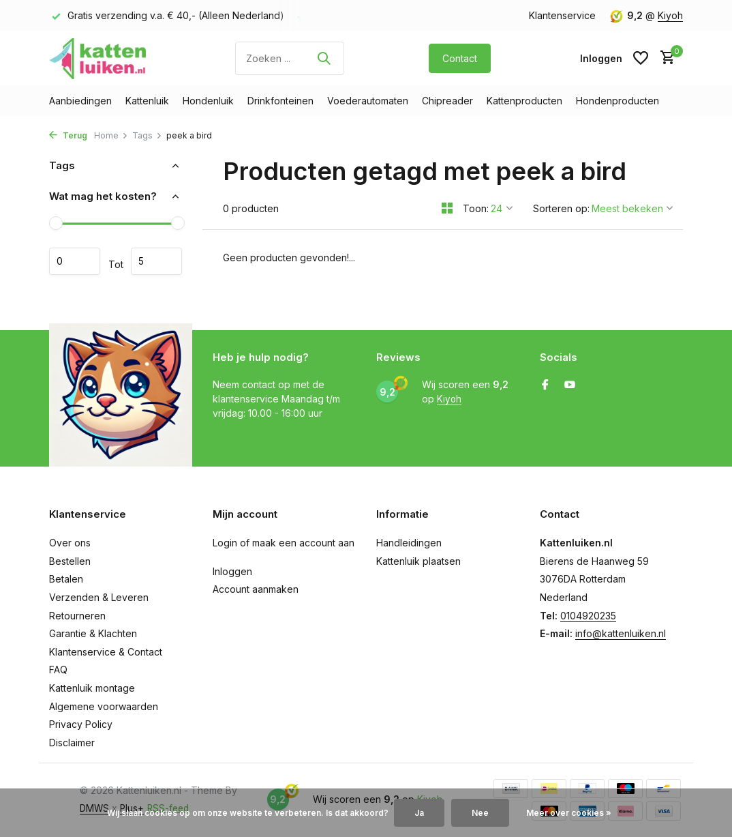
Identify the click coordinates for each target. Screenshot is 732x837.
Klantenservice (562, 15)
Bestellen (70, 561)
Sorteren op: (561, 208)
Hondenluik (208, 100)
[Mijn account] (601, 58)
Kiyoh (670, 15)
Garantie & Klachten (93, 633)
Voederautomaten (367, 100)
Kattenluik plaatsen (418, 561)
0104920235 (588, 615)
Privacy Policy (80, 724)
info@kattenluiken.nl (620, 633)
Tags (147, 135)
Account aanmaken (256, 589)
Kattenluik (147, 100)
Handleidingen (409, 542)
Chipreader (447, 100)
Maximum (156, 261)
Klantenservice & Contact (105, 652)
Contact (459, 58)
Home (111, 135)
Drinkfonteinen (280, 100)
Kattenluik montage (92, 688)
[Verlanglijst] (640, 57)
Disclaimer (72, 742)
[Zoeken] (289, 58)
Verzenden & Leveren (99, 597)
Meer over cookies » (568, 813)
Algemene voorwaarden (103, 706)
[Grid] (447, 208)
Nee (480, 813)
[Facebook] (545, 385)
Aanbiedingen (80, 100)
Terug (68, 135)
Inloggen (232, 571)
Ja (419, 813)
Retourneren (77, 615)
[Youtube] (569, 385)
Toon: (476, 208)
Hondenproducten (617, 100)
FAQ (58, 669)
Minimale (74, 261)
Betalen (66, 579)
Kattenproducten (524, 100)
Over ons (70, 542)
